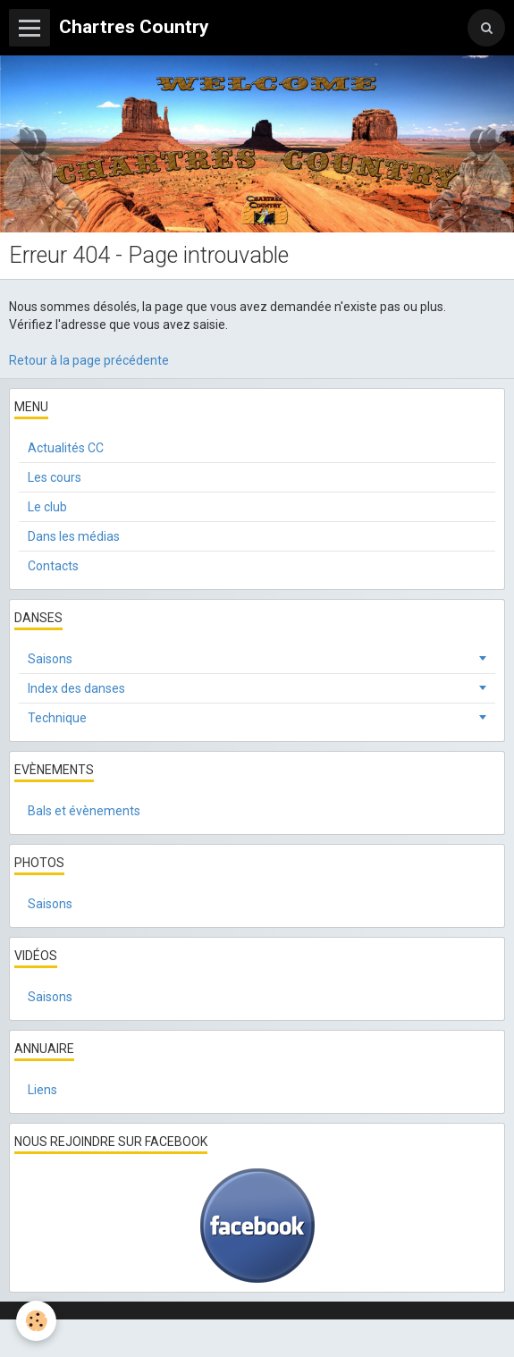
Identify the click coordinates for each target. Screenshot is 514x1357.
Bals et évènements (84, 811)
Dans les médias (74, 536)
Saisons (50, 659)
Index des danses (76, 688)
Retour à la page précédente (89, 360)
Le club (47, 507)
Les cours (54, 477)
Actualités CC (66, 448)
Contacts (53, 566)
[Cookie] (36, 1321)
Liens (42, 1090)
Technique (57, 718)
